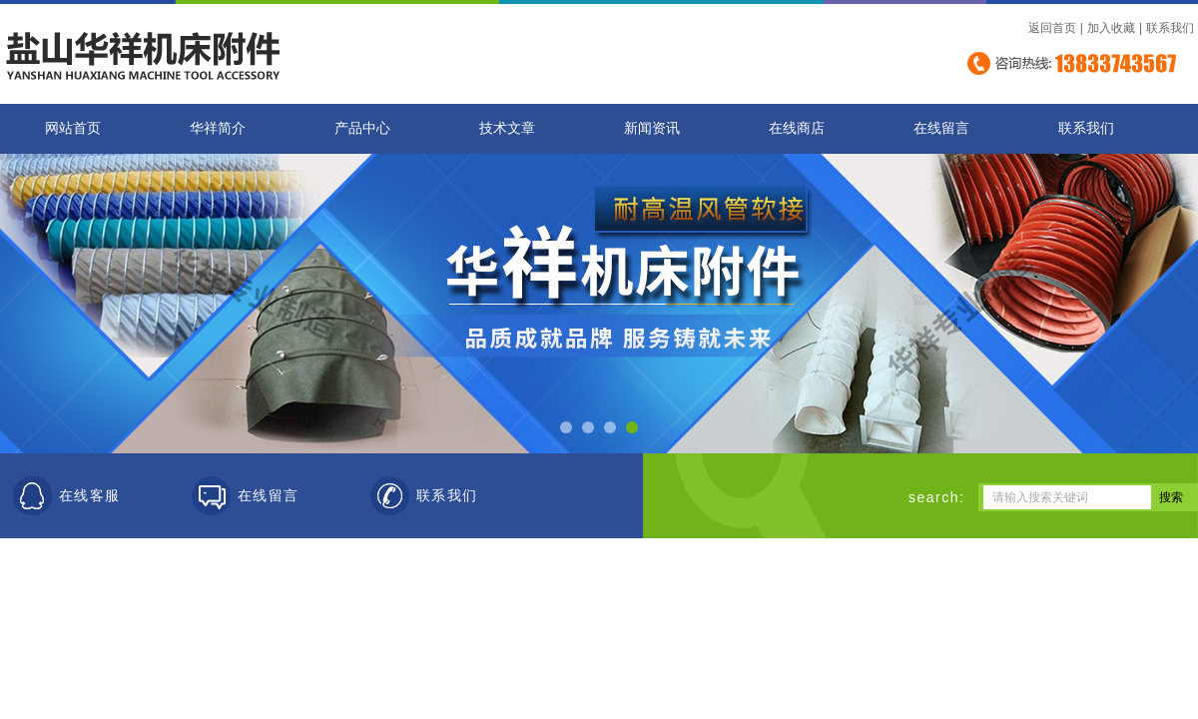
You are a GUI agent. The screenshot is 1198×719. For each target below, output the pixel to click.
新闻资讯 (652, 128)
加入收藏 (1111, 28)
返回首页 (1052, 28)
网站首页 (73, 128)
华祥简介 (218, 128)
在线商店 (797, 128)
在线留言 (941, 128)
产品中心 (362, 128)
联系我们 (1170, 28)
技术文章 (507, 128)
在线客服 (90, 495)
